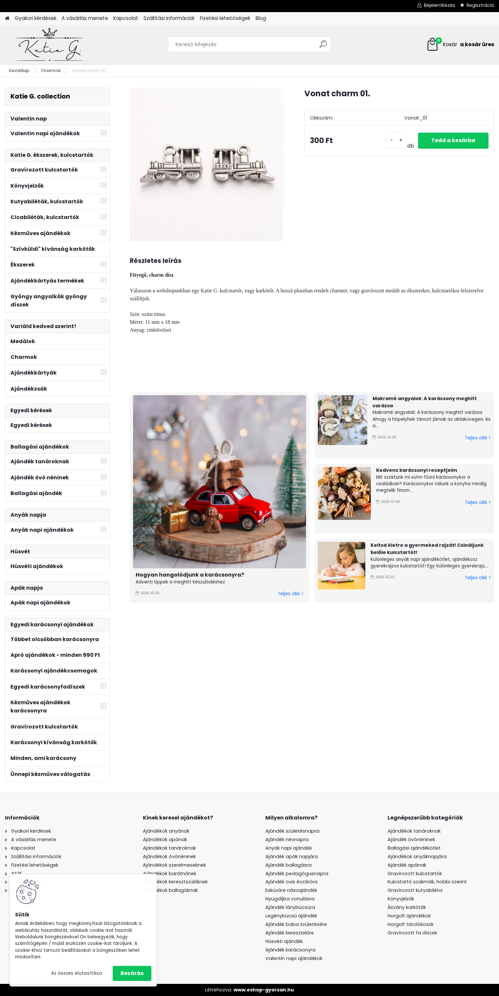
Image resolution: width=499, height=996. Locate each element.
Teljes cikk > (290, 594)
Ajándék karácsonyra (290, 950)
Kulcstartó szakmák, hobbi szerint (427, 881)
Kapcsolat (125, 18)
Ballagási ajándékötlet (414, 848)
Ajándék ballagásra (288, 865)
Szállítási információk (169, 18)
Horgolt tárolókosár (411, 924)
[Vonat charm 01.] (206, 164)
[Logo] (50, 44)
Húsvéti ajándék (284, 941)
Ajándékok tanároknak (169, 848)
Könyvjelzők (401, 898)
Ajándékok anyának (166, 831)
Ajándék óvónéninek (411, 839)
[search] (323, 46)
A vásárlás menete (85, 18)
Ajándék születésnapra (292, 831)
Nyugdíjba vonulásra (290, 898)
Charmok (51, 70)
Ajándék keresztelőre (289, 933)
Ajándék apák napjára (291, 856)
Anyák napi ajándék (288, 848)
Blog (261, 18)
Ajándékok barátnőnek (169, 873)
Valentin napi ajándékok (293, 958)
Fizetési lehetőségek (225, 18)
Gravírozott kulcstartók (415, 873)
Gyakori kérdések (35, 18)
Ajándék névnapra (287, 839)
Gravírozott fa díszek (412, 933)
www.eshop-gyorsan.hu (264, 990)
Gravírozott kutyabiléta (415, 890)
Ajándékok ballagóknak (170, 890)
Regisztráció (480, 5)
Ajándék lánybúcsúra (290, 907)
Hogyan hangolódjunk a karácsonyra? (190, 575)
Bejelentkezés (439, 5)
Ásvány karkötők (407, 907)
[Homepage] (7, 18)
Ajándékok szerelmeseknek (174, 865)
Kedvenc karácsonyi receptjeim (416, 470)
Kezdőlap (19, 70)
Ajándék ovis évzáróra (291, 881)
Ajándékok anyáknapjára (417, 856)
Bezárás (132, 973)
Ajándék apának (408, 865)
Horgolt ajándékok (409, 916)
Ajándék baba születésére (296, 924)
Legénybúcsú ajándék (291, 916)
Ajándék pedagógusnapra (296, 873)
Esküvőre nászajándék (291, 890)
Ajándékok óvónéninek (169, 856)
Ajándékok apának (165, 839)
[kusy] (396, 140)
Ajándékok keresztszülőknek (175, 881)
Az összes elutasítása (76, 973)
